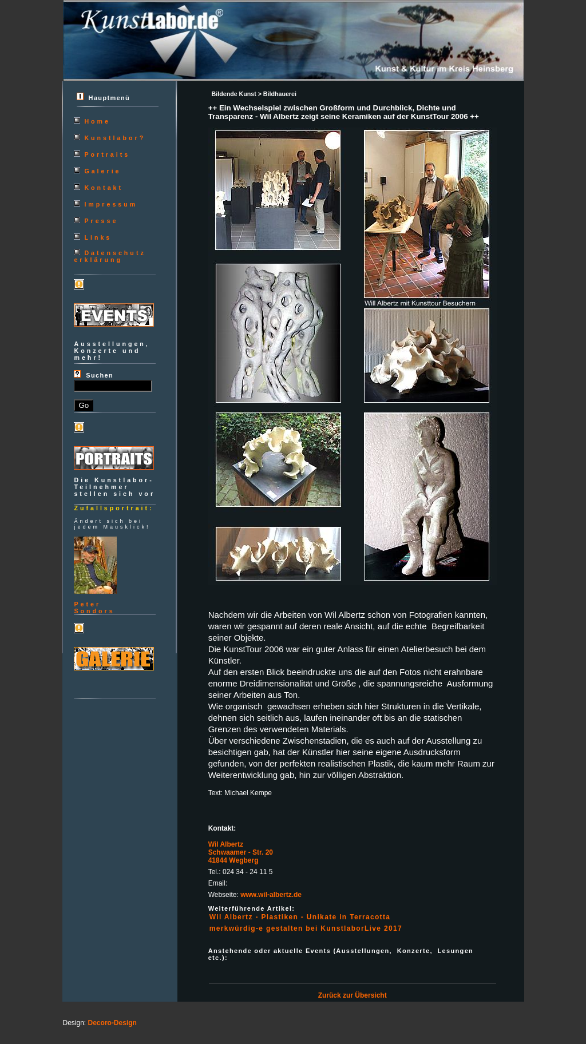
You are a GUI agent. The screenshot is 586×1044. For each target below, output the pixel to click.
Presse (101, 220)
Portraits (107, 154)
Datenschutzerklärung (109, 256)
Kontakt (103, 187)
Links (98, 237)
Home (97, 121)
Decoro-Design (112, 1023)
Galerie (102, 171)
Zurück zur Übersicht (352, 995)
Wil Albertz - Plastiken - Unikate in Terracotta (300, 917)
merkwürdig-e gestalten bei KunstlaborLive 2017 (305, 928)
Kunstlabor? (114, 137)
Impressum (110, 204)
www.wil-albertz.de (271, 895)
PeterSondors (94, 607)
